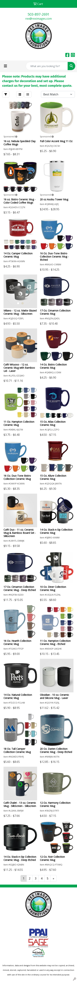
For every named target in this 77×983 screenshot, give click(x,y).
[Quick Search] (47, 66)
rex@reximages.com (38, 19)
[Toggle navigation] (5, 66)
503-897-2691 (38, 14)
